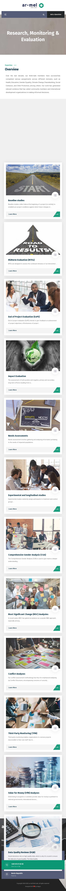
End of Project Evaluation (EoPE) (24, 781)
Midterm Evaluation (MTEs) (21, 724)
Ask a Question (55, 14)
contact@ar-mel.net (19, 855)
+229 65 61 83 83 (17, 864)
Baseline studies (16, 665)
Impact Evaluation (17, 840)
